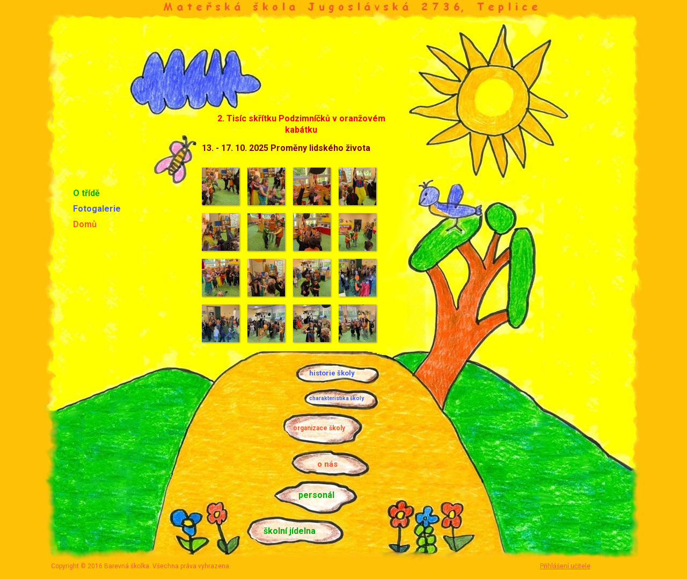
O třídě (86, 193)
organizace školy (319, 428)
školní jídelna (290, 531)
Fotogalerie (97, 209)
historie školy (332, 373)
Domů (85, 224)
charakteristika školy (336, 398)
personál (316, 495)
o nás (327, 464)
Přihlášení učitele (565, 566)
